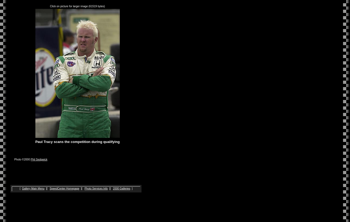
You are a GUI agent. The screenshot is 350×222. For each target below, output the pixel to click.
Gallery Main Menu (33, 188)
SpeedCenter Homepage (64, 188)
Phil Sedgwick (39, 159)
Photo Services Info (96, 188)
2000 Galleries (121, 188)
